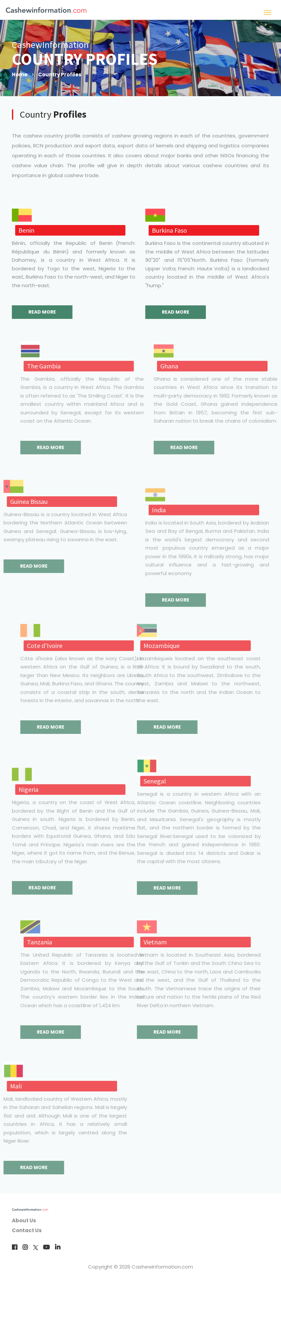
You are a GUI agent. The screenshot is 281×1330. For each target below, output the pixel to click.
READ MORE (39, 312)
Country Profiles (59, 74)
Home (19, 74)
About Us (24, 1220)
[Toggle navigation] (267, 12)
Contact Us (27, 1230)
